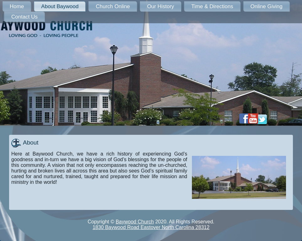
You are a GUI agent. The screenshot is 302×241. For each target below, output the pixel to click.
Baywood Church (135, 221)
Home (17, 6)
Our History (160, 6)
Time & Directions (212, 6)
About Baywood (59, 6)
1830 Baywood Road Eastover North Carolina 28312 (151, 227)
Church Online (113, 6)
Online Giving (267, 6)
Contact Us (24, 17)
